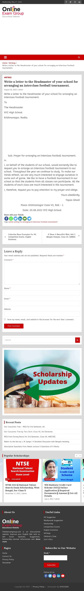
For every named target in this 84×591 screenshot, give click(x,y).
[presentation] (76, 455)
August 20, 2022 (10, 90)
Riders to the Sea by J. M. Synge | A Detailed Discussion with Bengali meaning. (36, 442)
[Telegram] (29, 219)
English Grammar (51, 530)
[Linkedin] (20, 219)
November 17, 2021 (12, 494)
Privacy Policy (8, 559)
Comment (8, 260)
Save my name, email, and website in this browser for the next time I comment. (40, 319)
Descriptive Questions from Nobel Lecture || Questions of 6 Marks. (31, 447)
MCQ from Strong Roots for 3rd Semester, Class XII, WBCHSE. (30, 437)
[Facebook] (6, 219)
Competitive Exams (52, 527)
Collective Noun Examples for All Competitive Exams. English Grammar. (22, 236)
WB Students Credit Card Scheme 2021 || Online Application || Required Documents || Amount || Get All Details (60, 490)
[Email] (25, 219)
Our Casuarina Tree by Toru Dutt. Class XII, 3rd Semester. (28, 432)
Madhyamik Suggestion (53, 520)
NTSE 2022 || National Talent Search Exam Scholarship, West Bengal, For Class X (22, 488)
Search (77, 340)
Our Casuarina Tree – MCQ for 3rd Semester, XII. (24, 427)
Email (7, 299)
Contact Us (6, 556)
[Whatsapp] (11, 219)
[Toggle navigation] (5, 57)
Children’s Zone (50, 536)
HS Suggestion (50, 517)
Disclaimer (6, 563)
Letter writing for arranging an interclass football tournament (33, 222)
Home (4, 553)
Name (7, 288)
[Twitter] (15, 219)
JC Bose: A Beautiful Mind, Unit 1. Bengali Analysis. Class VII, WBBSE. (61, 235)
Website (7, 309)
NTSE (8, 479)
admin (20, 90)
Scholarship (16, 479)
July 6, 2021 (48, 499)
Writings (7, 78)
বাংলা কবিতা (48, 539)
